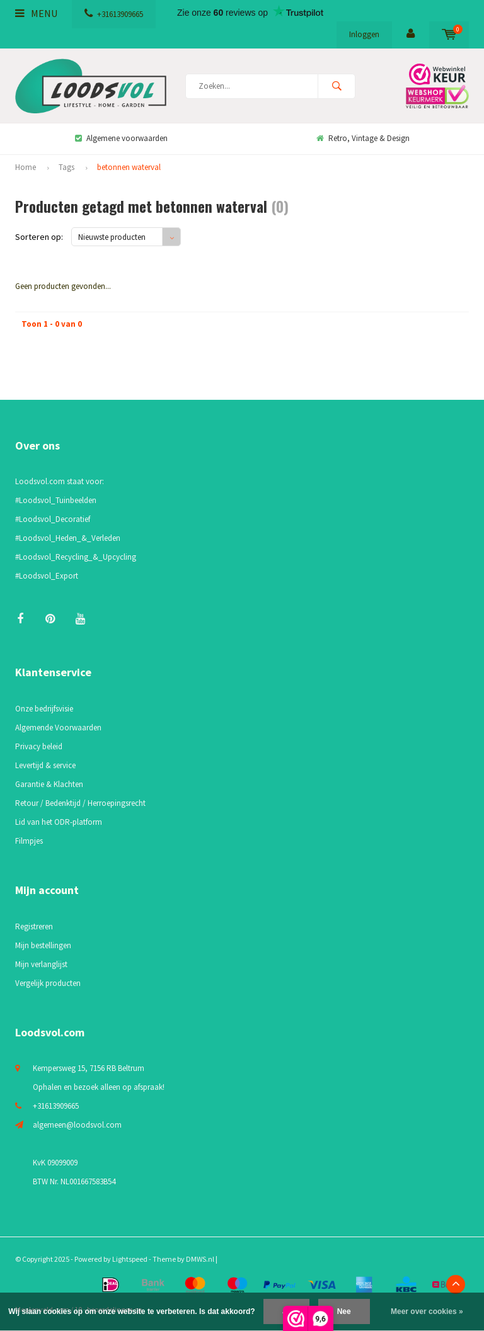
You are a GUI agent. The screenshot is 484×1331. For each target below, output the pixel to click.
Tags (66, 167)
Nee (344, 1311)
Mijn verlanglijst (41, 964)
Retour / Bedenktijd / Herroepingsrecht (80, 803)
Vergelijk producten (48, 983)
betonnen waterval (129, 167)
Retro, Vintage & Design (363, 138)
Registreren (34, 926)
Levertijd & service (45, 765)
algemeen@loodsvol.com (77, 1124)
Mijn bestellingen (43, 945)
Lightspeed (129, 1259)
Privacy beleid (38, 746)
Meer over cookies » (427, 1311)
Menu (36, 13)
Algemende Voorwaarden (58, 727)
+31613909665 (113, 14)
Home (25, 167)
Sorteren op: (39, 236)
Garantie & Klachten (49, 784)
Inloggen (364, 34)
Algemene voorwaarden (121, 138)
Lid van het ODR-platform (58, 822)
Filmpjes (29, 840)
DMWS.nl (200, 1259)
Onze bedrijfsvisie (44, 708)
